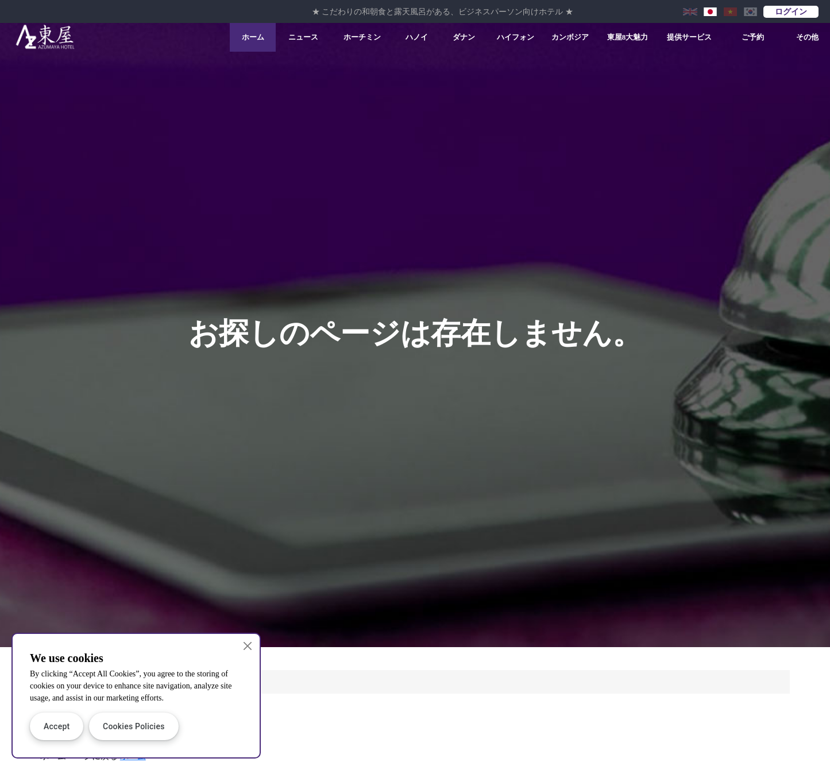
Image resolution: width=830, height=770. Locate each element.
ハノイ (417, 37)
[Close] (248, 646)
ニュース (303, 37)
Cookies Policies (134, 726)
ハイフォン (515, 37)
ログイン (791, 11)
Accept (57, 726)
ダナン (464, 37)
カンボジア (570, 37)
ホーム (253, 37)
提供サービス (689, 37)
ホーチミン (362, 37)
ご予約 (753, 37)
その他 (807, 37)
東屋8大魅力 (627, 37)
